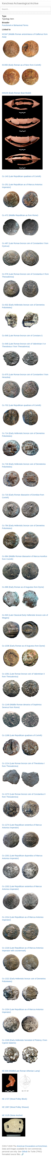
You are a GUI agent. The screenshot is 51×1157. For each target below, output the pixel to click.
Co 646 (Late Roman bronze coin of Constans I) (22, 335)
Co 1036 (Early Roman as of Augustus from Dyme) (23, 646)
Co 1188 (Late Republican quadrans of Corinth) (22, 735)
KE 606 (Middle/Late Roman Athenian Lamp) (21, 1071)
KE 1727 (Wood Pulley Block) (14, 1099)
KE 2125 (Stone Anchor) (12, 1115)
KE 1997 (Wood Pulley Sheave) (15, 1107)
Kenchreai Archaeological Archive (20, 3)
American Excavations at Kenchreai (32, 1146)
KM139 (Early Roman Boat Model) (16, 93)
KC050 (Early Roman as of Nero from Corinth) (21, 65)
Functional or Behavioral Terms (15, 25)
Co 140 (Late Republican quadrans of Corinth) (21, 176)
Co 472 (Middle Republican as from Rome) (20, 215)
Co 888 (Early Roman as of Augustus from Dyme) (23, 587)
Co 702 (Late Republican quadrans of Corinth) (21, 405)
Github (24, 1151)
